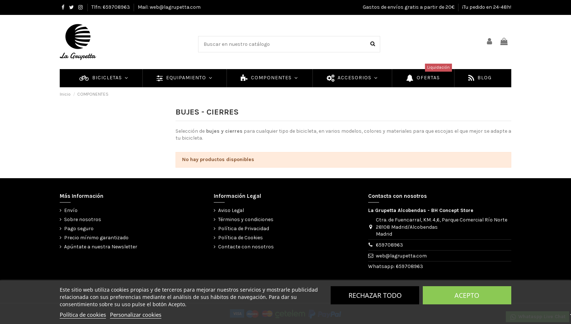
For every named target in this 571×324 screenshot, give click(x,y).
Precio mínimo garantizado (96, 238)
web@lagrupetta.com (401, 256)
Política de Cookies (240, 238)
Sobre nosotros (82, 219)
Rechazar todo (375, 295)
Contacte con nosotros (246, 247)
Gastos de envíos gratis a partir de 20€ (409, 7)
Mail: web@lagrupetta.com (169, 7)
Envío (71, 210)
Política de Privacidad (243, 228)
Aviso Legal (231, 210)
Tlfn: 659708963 (111, 7)
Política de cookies (83, 314)
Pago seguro (79, 228)
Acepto (466, 295)
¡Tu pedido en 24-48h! (486, 7)
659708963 (389, 245)
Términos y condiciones (245, 219)
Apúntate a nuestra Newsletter (100, 247)
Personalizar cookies (135, 314)
